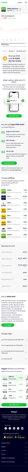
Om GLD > (12, 51)
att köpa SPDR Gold (15, 170)
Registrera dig (4, 43)
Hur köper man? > (21, 51)
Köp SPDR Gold (14, 116)
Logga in (19, 2)
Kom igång (7, 325)
